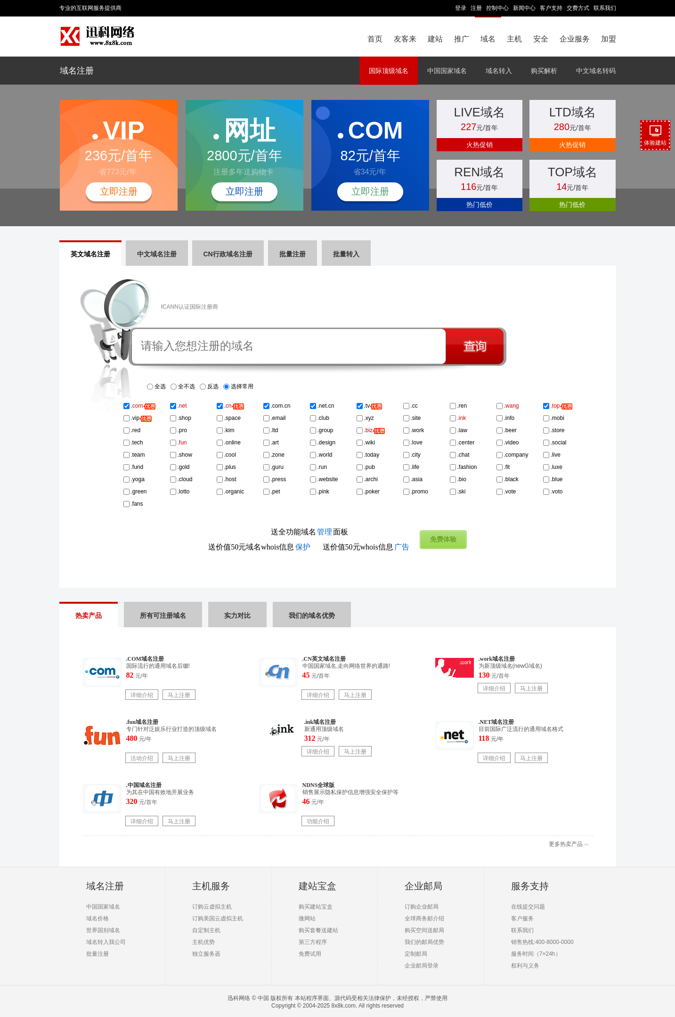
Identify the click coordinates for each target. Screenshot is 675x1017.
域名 (488, 39)
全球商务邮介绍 (424, 918)
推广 (461, 39)
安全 (540, 39)
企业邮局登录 (422, 965)
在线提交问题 (528, 906)
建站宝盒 (317, 886)
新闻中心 (524, 8)
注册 (476, 8)
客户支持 (551, 8)
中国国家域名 (447, 70)
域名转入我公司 (106, 942)
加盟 (608, 39)
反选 (213, 386)
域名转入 (499, 70)
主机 (514, 39)
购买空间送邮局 (424, 930)
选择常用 (242, 386)
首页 (374, 39)
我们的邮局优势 (424, 942)
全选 (160, 386)
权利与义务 (525, 965)
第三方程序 (313, 942)
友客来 (405, 39)
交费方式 (578, 8)
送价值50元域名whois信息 (259, 547)
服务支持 (530, 886)
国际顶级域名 (388, 70)
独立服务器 (206, 954)
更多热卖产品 (568, 844)
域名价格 (97, 918)
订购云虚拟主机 (212, 906)
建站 (435, 39)
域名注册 (77, 70)
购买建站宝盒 (316, 906)
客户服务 (522, 918)
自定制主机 (206, 930)
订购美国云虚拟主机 (217, 918)
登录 (460, 8)
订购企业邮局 (422, 906)
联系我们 (605, 8)
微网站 (307, 918)
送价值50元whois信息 (366, 547)
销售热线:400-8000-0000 (542, 942)
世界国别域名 (103, 930)
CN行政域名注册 (227, 254)
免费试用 (310, 954)
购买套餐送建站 (318, 930)
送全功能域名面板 (309, 532)
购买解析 (544, 70)
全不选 (186, 386)
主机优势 (203, 942)
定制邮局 (416, 954)
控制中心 (497, 8)
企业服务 (575, 39)
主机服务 (211, 886)
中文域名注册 (157, 254)
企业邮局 (423, 886)
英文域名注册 (90, 254)
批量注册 (97, 954)
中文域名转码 (596, 70)
